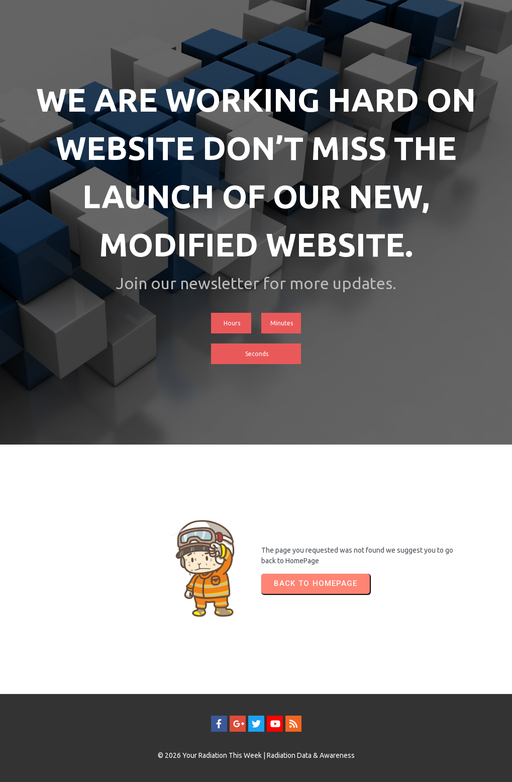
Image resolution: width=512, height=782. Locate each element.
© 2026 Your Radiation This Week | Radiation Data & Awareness (256, 755)
